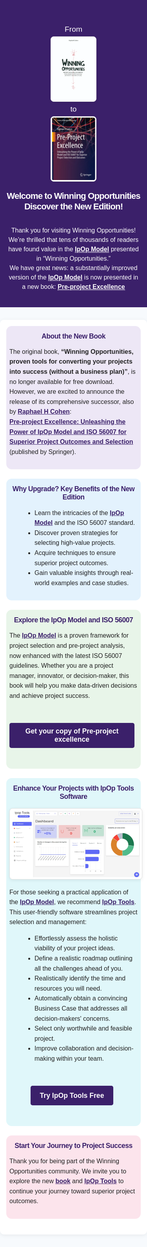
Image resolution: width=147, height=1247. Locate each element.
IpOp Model (92, 249)
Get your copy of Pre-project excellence (72, 735)
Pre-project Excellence (91, 286)
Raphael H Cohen (43, 411)
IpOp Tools (118, 902)
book (62, 1181)
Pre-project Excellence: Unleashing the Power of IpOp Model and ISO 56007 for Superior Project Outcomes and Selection (71, 431)
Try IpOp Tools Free (72, 1095)
